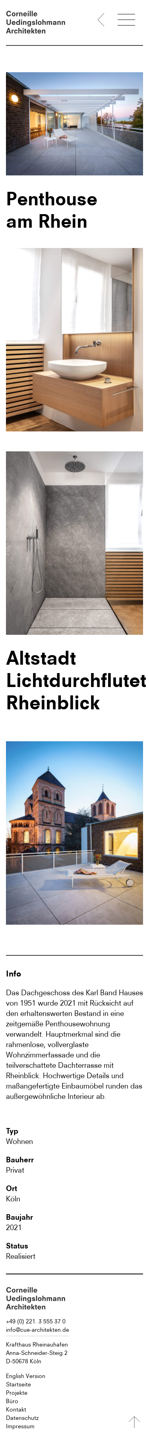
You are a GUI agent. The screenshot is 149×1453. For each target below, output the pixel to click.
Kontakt (16, 1409)
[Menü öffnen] (126, 21)
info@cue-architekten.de (37, 1329)
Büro (12, 1401)
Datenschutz (22, 1417)
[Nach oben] (134, 1422)
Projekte (16, 1392)
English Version (25, 1376)
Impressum (20, 1426)
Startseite (18, 1384)
